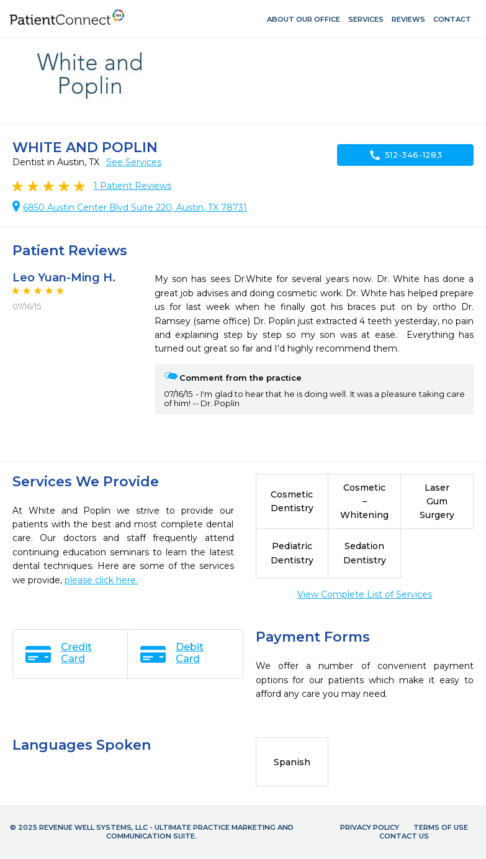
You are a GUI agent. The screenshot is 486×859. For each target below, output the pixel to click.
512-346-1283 (406, 155)
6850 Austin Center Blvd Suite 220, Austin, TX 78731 (135, 207)
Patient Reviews (132, 185)
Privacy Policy (369, 827)
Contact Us (404, 836)
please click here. (101, 580)
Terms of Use (440, 827)
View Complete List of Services (364, 594)
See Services (133, 162)
